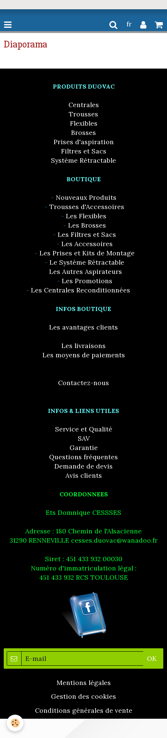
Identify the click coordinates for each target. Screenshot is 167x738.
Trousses (83, 114)
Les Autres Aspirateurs (85, 271)
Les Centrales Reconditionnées (80, 290)
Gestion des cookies (83, 696)
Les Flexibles (86, 216)
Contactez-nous (83, 382)
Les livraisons (83, 345)
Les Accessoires (87, 243)
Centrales (83, 104)
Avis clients (83, 475)
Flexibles (83, 123)
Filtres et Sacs (83, 151)
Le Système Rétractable (86, 262)
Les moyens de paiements (83, 355)
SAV (84, 438)
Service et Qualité (83, 429)
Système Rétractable (83, 160)
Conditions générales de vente (83, 710)
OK (152, 658)
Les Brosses (87, 225)
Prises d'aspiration (84, 142)
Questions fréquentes (83, 457)
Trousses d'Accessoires (86, 206)
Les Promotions (87, 281)
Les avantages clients (83, 327)
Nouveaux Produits (86, 197)
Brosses (83, 132)
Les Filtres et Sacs (87, 234)
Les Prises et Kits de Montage (87, 253)
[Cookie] (15, 723)
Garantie (84, 447)
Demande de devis (83, 466)
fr (129, 24)
